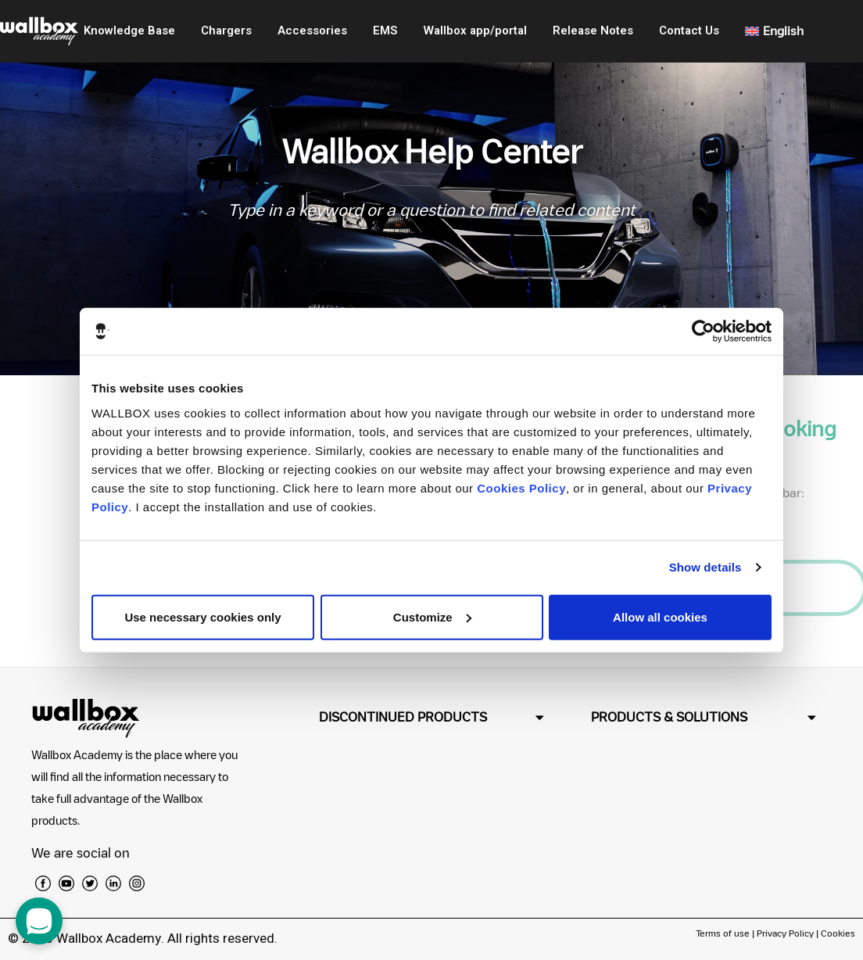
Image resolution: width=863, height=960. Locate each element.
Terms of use (724, 933)
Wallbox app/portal (475, 30)
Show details (705, 567)
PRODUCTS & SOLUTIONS (669, 717)
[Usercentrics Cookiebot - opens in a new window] (703, 331)
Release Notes (593, 30)
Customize (432, 616)
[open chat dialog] (39, 920)
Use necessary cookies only (202, 616)
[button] (431, 717)
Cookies (838, 933)
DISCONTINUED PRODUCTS (403, 717)
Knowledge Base (129, 30)
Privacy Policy (785, 933)
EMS (385, 30)
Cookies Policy (521, 487)
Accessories (312, 30)
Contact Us (689, 30)
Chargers (226, 30)
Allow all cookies (660, 616)
